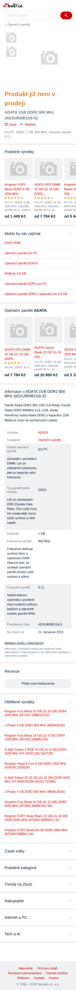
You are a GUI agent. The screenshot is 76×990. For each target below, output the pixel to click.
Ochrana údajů (47, 968)
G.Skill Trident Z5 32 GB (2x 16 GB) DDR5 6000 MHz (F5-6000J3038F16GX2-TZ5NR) (37, 779)
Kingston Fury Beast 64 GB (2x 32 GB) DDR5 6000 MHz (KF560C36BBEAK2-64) (35, 803)
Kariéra (54, 978)
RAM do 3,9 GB (15, 273)
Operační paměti (18, 24)
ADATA (43, 432)
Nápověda (26, 968)
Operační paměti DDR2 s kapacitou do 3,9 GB (36, 294)
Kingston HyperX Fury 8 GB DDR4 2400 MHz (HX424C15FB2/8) (35, 765)
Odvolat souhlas (57, 973)
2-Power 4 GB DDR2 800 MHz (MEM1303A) (35, 791)
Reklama (23, 978)
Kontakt (39, 978)
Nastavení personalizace (24, 973)
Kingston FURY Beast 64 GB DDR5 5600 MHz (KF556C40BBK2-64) (36, 832)
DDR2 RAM (13, 243)
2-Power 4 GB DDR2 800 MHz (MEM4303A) (35, 725)
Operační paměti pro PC (21, 253)
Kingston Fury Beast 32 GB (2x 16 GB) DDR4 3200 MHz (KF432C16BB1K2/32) (35, 713)
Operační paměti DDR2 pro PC (26, 283)
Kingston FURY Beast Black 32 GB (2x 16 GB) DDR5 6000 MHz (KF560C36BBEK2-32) (36, 818)
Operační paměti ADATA (21, 263)
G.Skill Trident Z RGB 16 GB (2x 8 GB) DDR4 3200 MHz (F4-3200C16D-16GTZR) (35, 751)
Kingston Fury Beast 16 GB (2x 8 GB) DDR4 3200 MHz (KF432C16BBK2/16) (35, 737)
